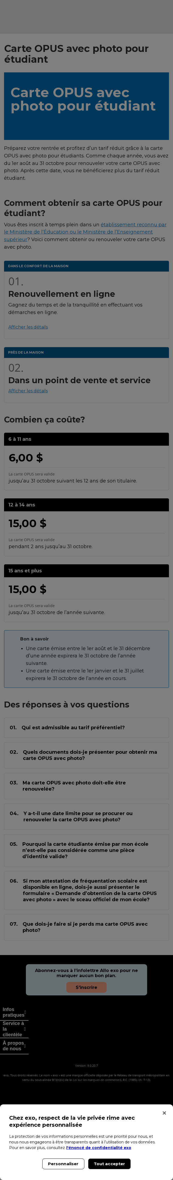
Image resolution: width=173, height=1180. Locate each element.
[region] (86, 1142)
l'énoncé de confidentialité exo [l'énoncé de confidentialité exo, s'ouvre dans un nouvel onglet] (98, 1147)
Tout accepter (109, 1163)
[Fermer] (164, 1113)
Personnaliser (63, 1163)
